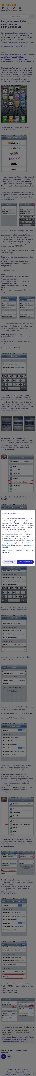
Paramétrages (9, 562)
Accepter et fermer (25, 562)
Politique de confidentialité (13, 550)
